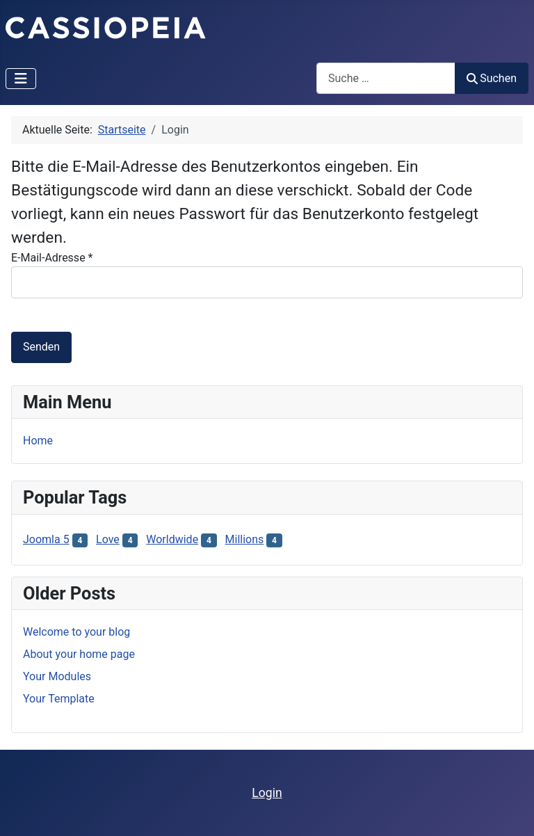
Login (267, 793)
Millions (244, 539)
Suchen (492, 78)
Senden (41, 346)
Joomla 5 (46, 539)
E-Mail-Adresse (51, 257)
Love (108, 539)
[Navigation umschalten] (21, 78)
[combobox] (385, 78)
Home (38, 440)
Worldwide (172, 539)
